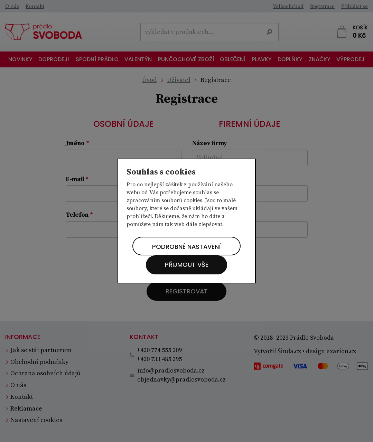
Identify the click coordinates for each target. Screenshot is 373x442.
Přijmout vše (186, 265)
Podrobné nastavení (186, 246)
